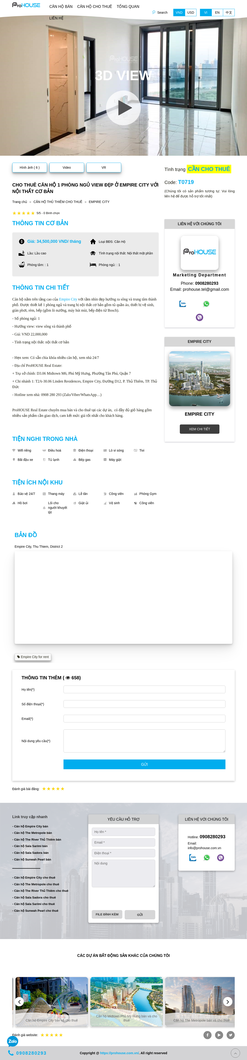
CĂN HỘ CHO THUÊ (94, 7)
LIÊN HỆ (56, 18)
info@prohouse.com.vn (204, 848)
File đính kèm (107, 914)
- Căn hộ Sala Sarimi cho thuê (33, 904)
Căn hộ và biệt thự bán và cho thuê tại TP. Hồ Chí (48, 1018)
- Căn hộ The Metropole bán (32, 833)
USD (190, 12)
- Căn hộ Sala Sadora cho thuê (34, 897)
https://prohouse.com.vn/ (119, 1053)
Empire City (68, 299)
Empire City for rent (33, 657)
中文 (229, 12)
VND (179, 12)
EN (217, 12)
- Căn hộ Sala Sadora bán (30, 852)
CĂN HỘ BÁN (61, 7)
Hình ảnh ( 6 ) (30, 167)
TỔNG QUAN (128, 7)
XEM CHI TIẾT (199, 429)
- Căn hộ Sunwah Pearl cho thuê (35, 910)
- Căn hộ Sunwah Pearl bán (31, 859)
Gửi (144, 764)
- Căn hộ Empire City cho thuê (33, 877)
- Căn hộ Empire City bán (30, 826)
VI (205, 12)
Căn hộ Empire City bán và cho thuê (123, 1020)
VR (103, 167)
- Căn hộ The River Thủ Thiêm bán (36, 839)
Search (162, 12)
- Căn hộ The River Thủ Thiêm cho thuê (40, 890)
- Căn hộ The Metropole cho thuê (35, 884)
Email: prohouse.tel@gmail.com (199, 289)
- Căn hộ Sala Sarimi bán (30, 846)
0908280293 (212, 836)
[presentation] (127, 899)
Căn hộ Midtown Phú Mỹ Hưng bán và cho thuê (197, 1018)
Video (67, 167)
